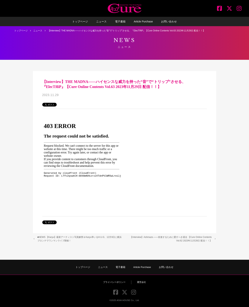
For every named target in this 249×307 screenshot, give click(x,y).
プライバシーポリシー (114, 282)
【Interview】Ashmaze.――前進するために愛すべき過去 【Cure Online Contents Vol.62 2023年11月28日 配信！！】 (171, 239)
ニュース (101, 21)
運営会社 (141, 282)
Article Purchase (143, 21)
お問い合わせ (169, 21)
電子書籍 (120, 21)
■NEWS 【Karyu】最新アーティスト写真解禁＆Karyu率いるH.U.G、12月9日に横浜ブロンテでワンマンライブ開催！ (79, 239)
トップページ (80, 21)
